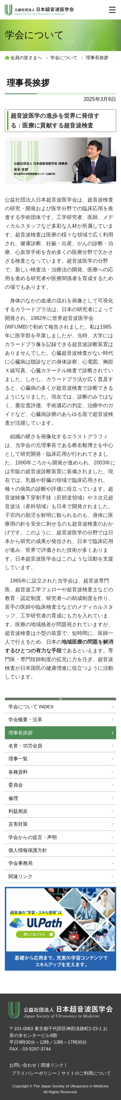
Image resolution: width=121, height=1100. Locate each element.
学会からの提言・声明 (32, 837)
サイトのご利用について (86, 1073)
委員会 (15, 785)
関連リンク (20, 876)
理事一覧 (18, 758)
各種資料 (18, 772)
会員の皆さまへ (26, 57)
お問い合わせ (22, 1065)
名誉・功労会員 (25, 745)
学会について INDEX (31, 706)
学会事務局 (20, 863)
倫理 (13, 798)
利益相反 (18, 811)
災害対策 (18, 824)
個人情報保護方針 (27, 850)
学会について (63, 57)
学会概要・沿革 (25, 719)
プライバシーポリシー (34, 1073)
